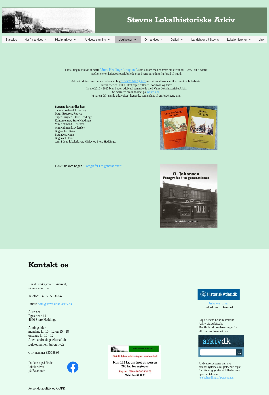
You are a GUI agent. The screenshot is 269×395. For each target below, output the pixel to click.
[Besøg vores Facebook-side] (73, 367)
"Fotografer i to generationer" (102, 166)
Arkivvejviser (219, 303)
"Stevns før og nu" (133, 81)
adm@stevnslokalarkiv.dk (55, 304)
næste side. (153, 91)
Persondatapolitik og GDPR (46, 388)
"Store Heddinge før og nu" (118, 70)
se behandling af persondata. (217, 377)
